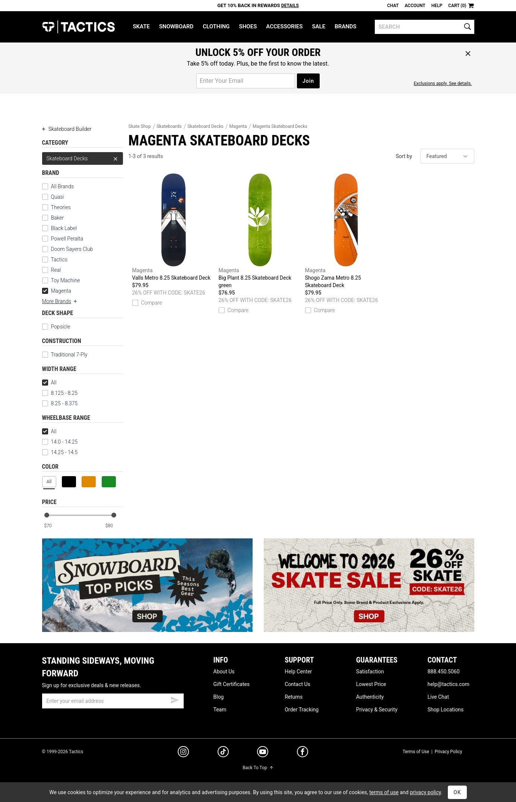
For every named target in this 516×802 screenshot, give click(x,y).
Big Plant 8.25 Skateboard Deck (260, 231)
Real (56, 270)
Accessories (284, 26)
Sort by (404, 156)
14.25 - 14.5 (60, 452)
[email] (113, 701)
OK (457, 792)
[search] (424, 27)
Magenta (56, 291)
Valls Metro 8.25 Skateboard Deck (173, 227)
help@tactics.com (448, 684)
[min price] (52, 526)
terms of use (383, 792)
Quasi (57, 197)
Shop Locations (445, 710)
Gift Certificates (231, 684)
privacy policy (425, 792)
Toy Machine (65, 280)
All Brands (62, 186)
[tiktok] (223, 752)
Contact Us (297, 684)
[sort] (447, 156)
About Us (224, 671)
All (49, 383)
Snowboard (176, 26)
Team (220, 710)
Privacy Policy (448, 751)
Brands (346, 26)
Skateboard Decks (82, 158)
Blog (218, 697)
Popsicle (60, 327)
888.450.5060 (443, 671)
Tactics (78, 27)
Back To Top (258, 767)
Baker (57, 218)
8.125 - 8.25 (60, 393)
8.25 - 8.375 (60, 403)
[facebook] (302, 753)
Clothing (216, 26)
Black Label (64, 228)
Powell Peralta (67, 239)
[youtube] (262, 753)
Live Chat (438, 697)
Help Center (298, 671)
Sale (318, 26)
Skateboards (168, 126)
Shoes (248, 26)
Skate (141, 26)
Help (436, 5)
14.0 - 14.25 (60, 442)
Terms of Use (416, 751)
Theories (61, 207)
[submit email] (174, 699)
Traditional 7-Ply (69, 355)
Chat (393, 5)
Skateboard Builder (67, 129)
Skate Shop (140, 126)
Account (415, 5)
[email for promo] (245, 80)
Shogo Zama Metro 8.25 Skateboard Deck (346, 230)
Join (308, 81)
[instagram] (183, 752)
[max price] (114, 526)
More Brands (60, 301)
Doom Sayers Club (72, 249)
